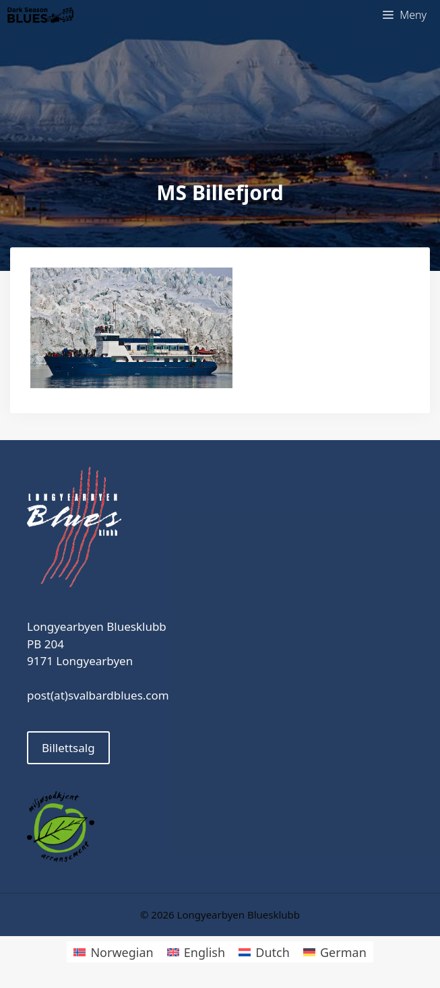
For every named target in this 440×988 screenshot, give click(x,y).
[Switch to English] (196, 951)
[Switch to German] (334, 951)
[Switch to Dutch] (264, 951)
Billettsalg (68, 747)
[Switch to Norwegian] (113, 951)
